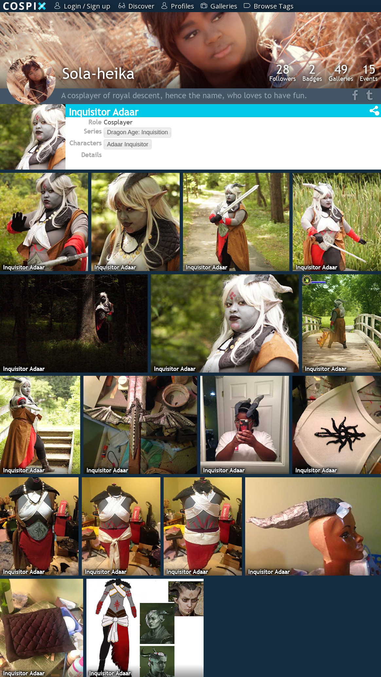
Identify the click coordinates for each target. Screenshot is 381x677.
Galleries (341, 72)
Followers (282, 72)
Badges (312, 72)
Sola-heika (98, 73)
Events (369, 72)
